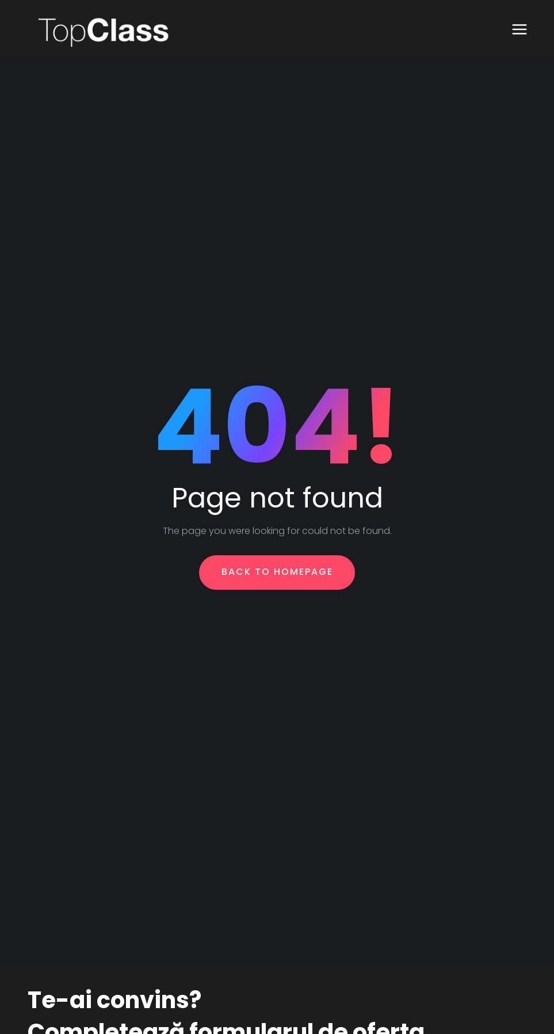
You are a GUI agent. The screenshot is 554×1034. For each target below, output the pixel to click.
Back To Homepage (277, 571)
